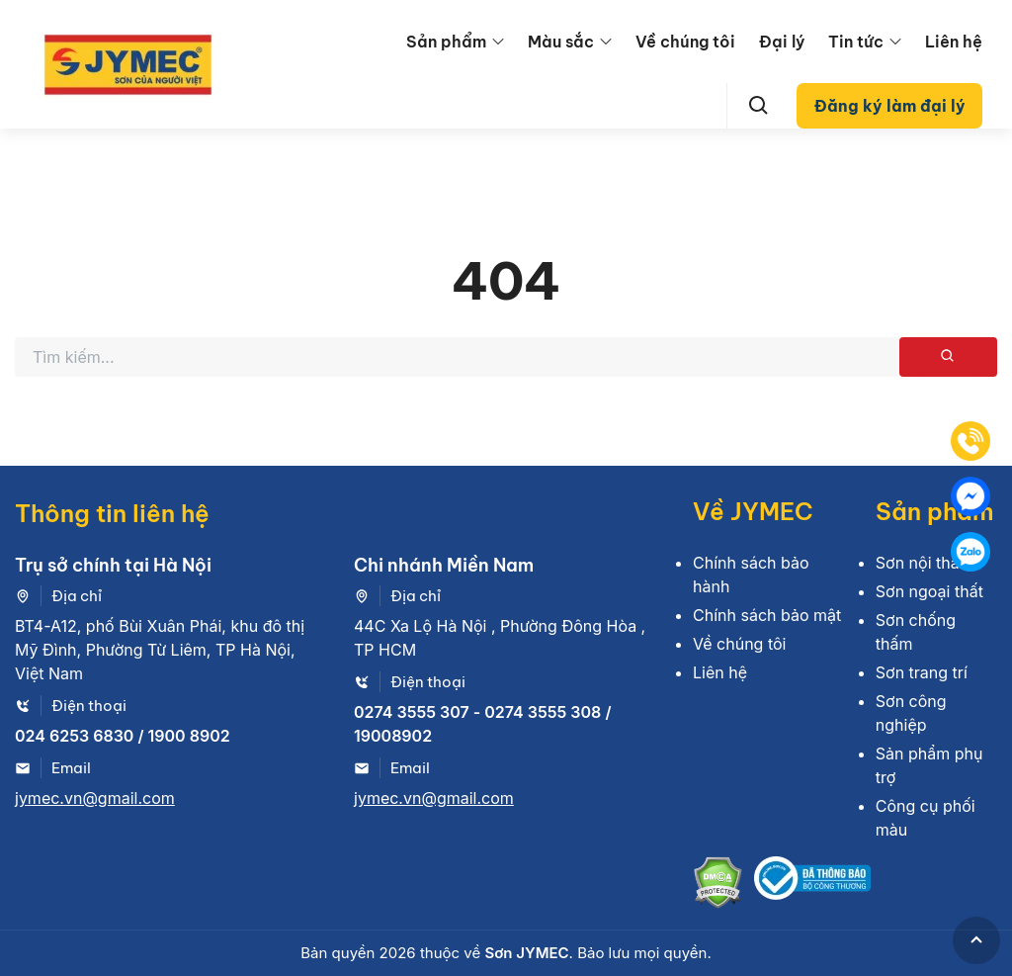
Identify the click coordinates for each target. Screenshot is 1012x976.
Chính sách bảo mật (767, 615)
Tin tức (856, 41)
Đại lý (781, 41)
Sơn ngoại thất (929, 591)
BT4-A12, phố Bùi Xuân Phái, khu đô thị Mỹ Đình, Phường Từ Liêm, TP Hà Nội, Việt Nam (159, 649)
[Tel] (970, 441)
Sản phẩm (446, 41)
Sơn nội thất (920, 563)
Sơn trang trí (922, 672)
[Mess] (970, 496)
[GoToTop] (976, 940)
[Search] (759, 106)
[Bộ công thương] (812, 885)
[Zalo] (970, 552)
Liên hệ (953, 41)
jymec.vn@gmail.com (95, 798)
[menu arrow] (498, 41)
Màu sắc (561, 41)
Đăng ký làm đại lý (890, 106)
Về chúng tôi (685, 41)
